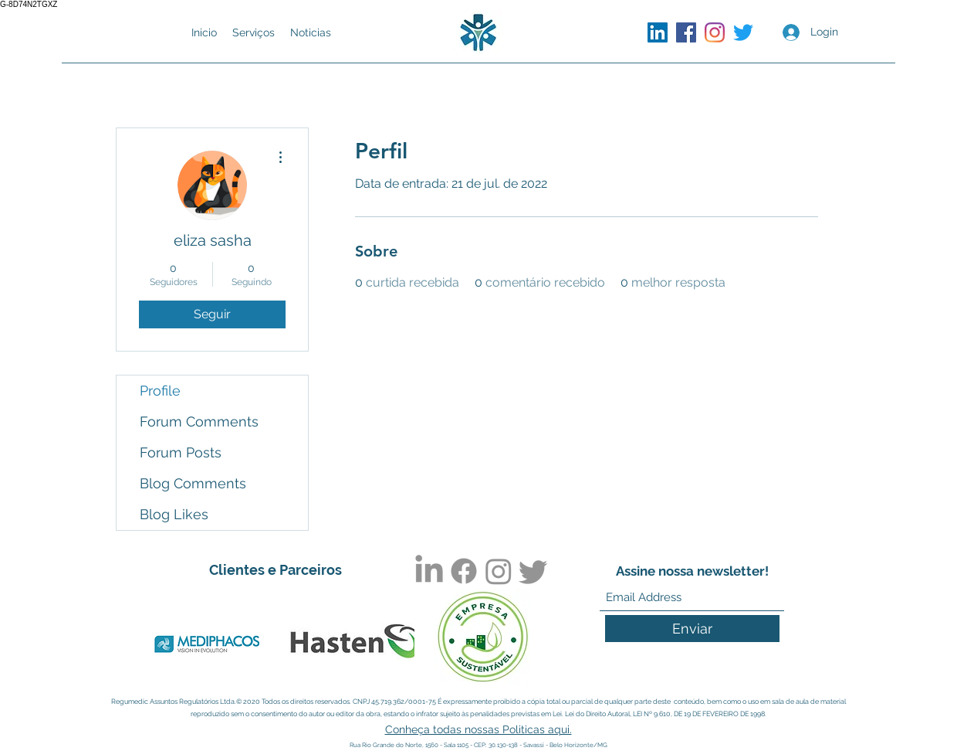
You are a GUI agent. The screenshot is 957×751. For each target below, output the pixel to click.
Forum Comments (199, 421)
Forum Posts (180, 452)
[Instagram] (715, 32)
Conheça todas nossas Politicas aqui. (478, 729)
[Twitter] (743, 32)
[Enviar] (692, 628)
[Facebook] (686, 32)
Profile (160, 390)
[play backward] (155, 645)
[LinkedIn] (658, 32)
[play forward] (395, 645)
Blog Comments (193, 483)
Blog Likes (174, 514)
